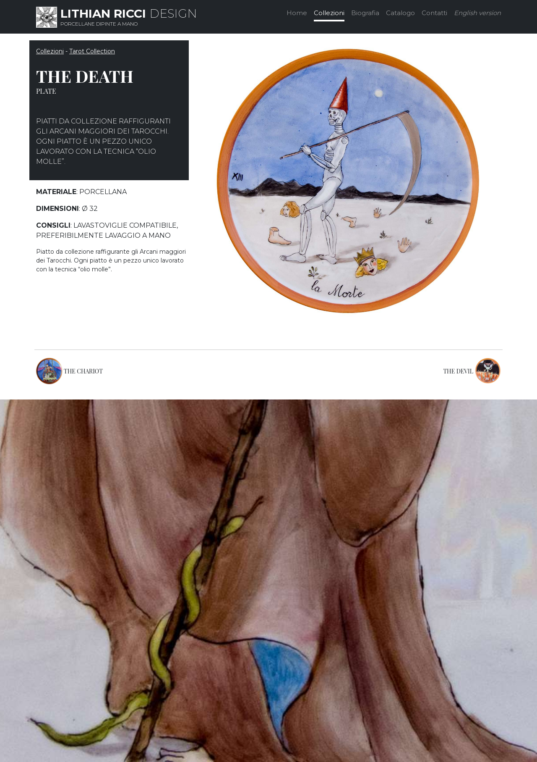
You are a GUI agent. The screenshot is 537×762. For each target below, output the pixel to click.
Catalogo (400, 13)
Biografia (365, 13)
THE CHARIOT (83, 371)
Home (297, 13)
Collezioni (329, 13)
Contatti (434, 13)
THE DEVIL (458, 371)
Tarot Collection (92, 51)
